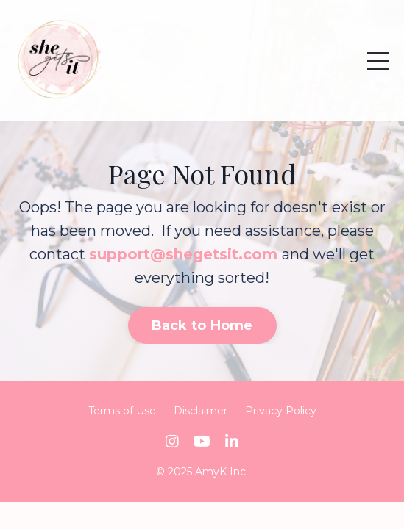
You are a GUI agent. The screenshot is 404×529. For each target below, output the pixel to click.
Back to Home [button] (202, 325)
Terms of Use (122, 410)
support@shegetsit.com (183, 254)
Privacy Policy (280, 410)
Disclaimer (200, 410)
